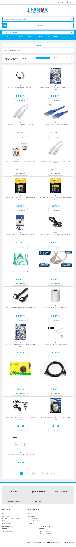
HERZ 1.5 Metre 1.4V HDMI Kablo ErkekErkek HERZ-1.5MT (55, 381)
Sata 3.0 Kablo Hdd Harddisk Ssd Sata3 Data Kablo (20, 308)
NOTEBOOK (10, 36)
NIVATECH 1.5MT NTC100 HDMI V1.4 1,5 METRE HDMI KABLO (55, 418)
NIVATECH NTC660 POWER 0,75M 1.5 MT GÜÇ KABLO (55, 234)
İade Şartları (31, 516)
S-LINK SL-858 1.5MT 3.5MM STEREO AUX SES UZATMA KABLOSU (20, 418)
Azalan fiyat (55, 58)
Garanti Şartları (7, 523)
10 (51, 473)
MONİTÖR (56, 36)
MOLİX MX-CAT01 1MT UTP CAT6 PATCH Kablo (20, 124)
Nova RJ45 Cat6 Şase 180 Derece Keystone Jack (20, 161)
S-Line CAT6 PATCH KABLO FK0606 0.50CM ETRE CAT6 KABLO (55, 88)
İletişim (4, 514)
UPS (30, 36)
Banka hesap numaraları (10, 519)
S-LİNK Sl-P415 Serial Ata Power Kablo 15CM (20, 88)
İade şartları (6, 521)
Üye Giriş (60, 2)
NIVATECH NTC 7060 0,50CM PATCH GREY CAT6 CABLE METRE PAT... (55, 162)
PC (47, 36)
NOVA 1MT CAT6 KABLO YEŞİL (20, 271)
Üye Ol (69, 2)
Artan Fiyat (66, 58)
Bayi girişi (30, 523)
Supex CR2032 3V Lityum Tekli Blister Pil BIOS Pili (20, 234)
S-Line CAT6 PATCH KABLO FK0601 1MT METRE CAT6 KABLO (20, 345)
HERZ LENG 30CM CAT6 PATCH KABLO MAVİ (55, 124)
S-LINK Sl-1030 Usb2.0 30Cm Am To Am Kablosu (20, 454)
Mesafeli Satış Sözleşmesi (36, 521)
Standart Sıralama (43, 58)
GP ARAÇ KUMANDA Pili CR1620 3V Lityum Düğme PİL (20, 381)
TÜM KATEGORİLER (10, 32)
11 (54, 473)
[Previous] (18, 473)
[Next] (57, 473)
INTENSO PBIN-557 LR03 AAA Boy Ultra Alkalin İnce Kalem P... (20, 198)
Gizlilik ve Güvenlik (33, 519)
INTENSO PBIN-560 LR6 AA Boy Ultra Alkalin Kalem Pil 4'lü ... (55, 198)
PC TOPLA (20, 36)
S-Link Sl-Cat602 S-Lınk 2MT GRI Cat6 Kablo (55, 344)
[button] (38, 45)
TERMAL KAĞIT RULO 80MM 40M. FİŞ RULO (55, 308)
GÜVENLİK (38, 36)
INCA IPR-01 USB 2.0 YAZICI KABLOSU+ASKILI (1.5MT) (55, 271)
